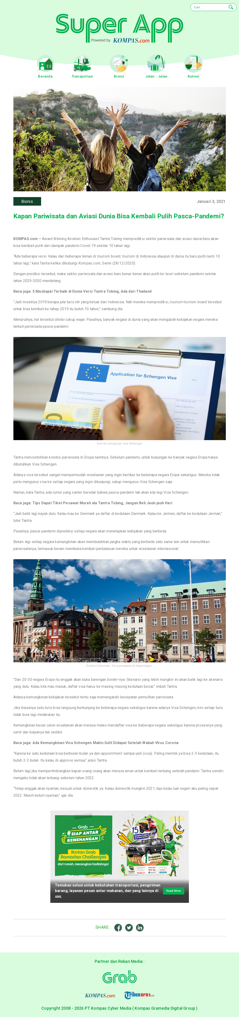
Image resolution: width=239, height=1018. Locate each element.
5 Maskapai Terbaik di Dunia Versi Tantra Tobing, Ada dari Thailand (92, 292)
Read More (170, 891)
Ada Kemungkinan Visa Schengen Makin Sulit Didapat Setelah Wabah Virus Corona (105, 743)
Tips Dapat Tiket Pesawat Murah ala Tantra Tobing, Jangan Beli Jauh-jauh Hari (102, 503)
